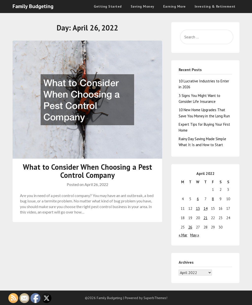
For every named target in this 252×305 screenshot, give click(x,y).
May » (194, 235)
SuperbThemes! (155, 298)
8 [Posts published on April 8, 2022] (213, 199)
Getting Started (108, 6)
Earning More (174, 6)
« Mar (183, 235)
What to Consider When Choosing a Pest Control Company (87, 171)
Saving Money (142, 6)
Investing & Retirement (215, 6)
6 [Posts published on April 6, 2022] (198, 199)
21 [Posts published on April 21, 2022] (205, 217)
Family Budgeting (33, 6)
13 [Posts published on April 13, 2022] (198, 208)
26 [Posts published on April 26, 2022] (190, 227)
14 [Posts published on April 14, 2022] (205, 208)
